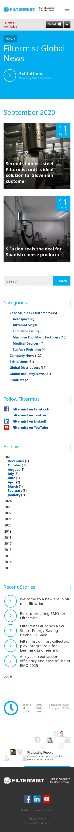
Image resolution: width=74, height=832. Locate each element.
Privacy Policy (37, 818)
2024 (7, 501)
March (13, 486)
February (15, 490)
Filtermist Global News (34, 53)
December (16, 461)
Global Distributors (28, 367)
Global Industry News (30, 373)
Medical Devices (28, 343)
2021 (7, 519)
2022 (7, 513)
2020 (7, 525)
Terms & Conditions (37, 823)
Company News (26, 355)
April (11, 482)
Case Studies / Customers (33, 313)
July (11, 473)
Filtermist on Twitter (29, 415)
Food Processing (28, 331)
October (14, 465)
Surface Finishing (29, 349)
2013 (7, 568)
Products (20, 380)
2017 (7, 543)
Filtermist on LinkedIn (30, 421)
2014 (7, 562)
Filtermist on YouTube (30, 427)
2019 (7, 531)
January (14, 495)
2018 (7, 537)
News (10, 38)
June (11, 477)
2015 (7, 556)
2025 (37, 476)
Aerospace (23, 319)
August (14, 469)
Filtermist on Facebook (30, 409)
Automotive (25, 325)
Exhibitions (22, 361)
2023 (7, 507)
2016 (7, 549)
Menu (67, 9)
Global (54, 24)
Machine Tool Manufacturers (39, 337)
